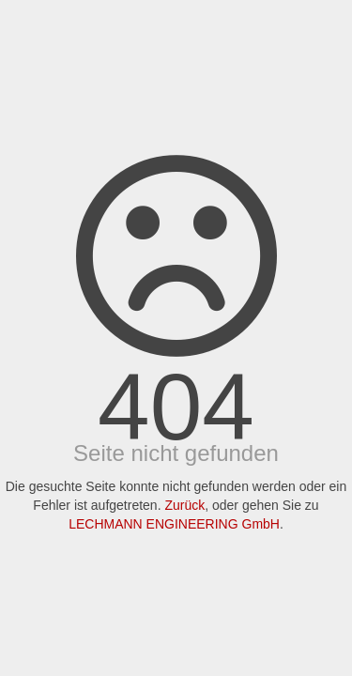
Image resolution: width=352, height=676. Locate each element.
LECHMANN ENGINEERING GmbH (174, 523)
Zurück (184, 505)
